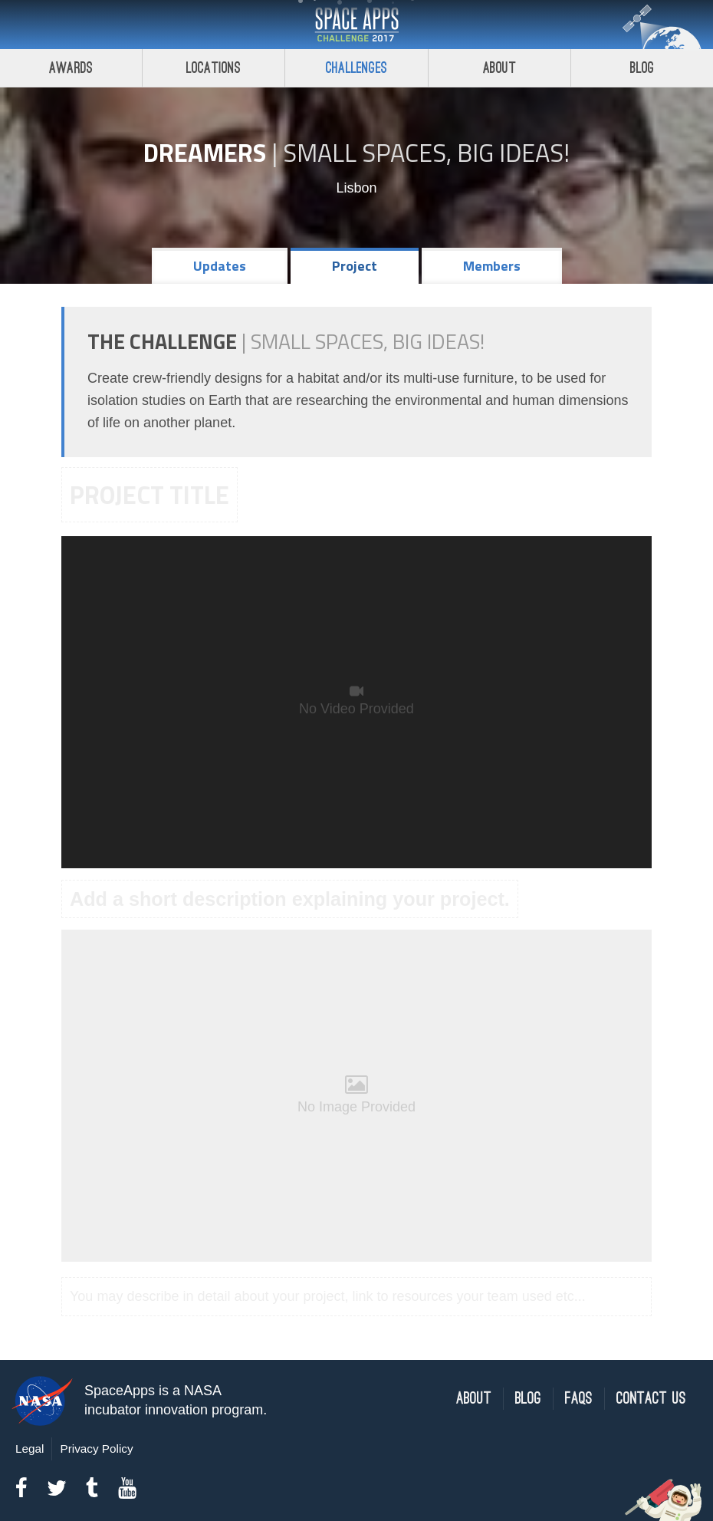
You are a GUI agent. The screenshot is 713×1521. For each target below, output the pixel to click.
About (499, 67)
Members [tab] (492, 265)
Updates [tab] (219, 265)
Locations (214, 67)
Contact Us (651, 1398)
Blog (528, 1398)
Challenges (356, 67)
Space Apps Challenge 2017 (356, 24)
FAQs (579, 1398)
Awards (71, 67)
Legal (29, 1448)
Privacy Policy (96, 1448)
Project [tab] (354, 265)
